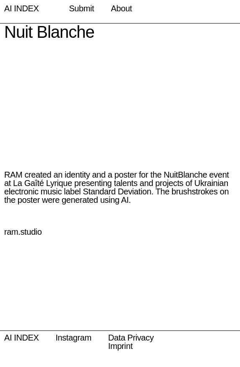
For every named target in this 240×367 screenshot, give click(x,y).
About (121, 8)
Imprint (120, 346)
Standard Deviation (117, 191)
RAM (13, 174)
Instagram (73, 337)
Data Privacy (131, 337)
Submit (81, 8)
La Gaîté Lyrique (42, 183)
